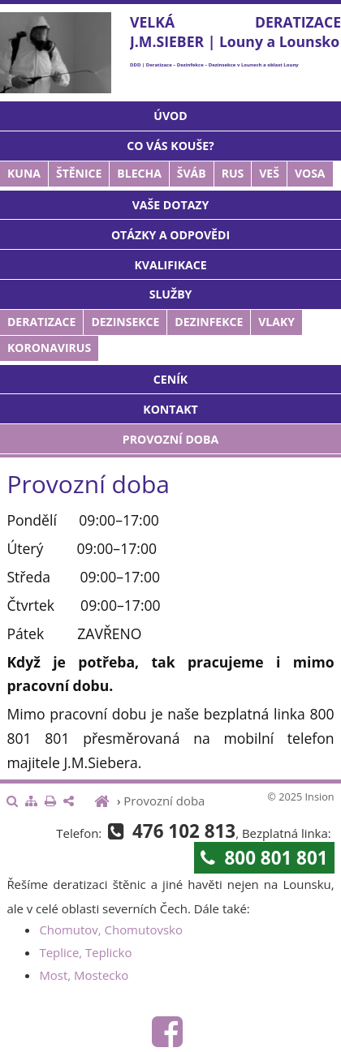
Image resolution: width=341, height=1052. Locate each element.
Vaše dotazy (170, 205)
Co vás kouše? (170, 145)
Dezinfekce (209, 321)
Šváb (191, 173)
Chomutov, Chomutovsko (111, 929)
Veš (269, 173)
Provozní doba (170, 439)
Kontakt (170, 409)
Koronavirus (49, 347)
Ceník (170, 379)
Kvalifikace (170, 265)
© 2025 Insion (300, 796)
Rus (233, 173)
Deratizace (41, 321)
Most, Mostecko (83, 975)
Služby (170, 294)
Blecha (139, 173)
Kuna (24, 173)
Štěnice (78, 173)
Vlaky (276, 321)
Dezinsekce (125, 321)
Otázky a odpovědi (170, 235)
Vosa (310, 173)
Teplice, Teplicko (85, 952)
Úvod (170, 115)
